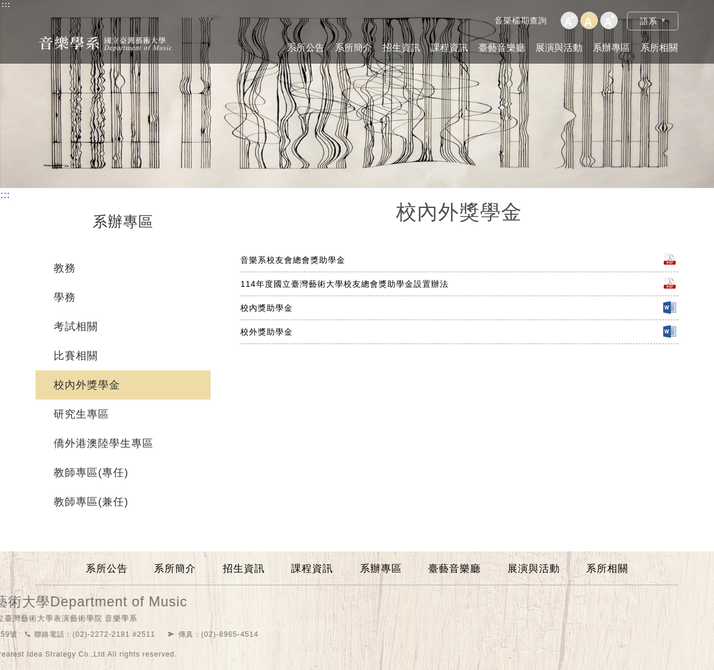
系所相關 (659, 48)
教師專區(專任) (91, 472)
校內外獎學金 (87, 385)
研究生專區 (81, 414)
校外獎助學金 (266, 331)
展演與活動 (559, 48)
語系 (648, 21)
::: (6, 5)
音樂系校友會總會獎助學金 (292, 260)
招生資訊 (401, 48)
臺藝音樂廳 (501, 48)
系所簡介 (353, 48)
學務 (65, 297)
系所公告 (305, 48)
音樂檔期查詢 (521, 20)
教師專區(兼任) (91, 502)
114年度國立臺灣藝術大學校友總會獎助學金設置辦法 (344, 284)
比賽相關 (76, 356)
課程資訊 (449, 48)
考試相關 (76, 326)
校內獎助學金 (266, 308)
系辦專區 (611, 48)
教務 (65, 268)
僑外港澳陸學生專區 (103, 443)
